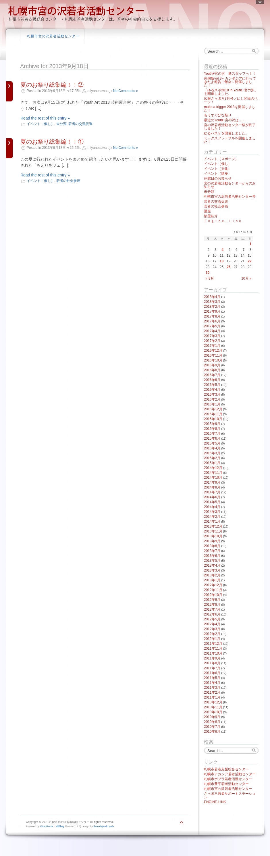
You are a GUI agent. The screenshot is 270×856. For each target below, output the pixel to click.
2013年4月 (212, 565)
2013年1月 (212, 580)
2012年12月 (213, 585)
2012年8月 (212, 605)
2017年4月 (212, 331)
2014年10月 (213, 478)
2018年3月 (212, 302)
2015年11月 (213, 414)
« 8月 (210, 278)
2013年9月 (212, 541)
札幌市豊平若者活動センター (226, 784)
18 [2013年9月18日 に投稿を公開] (221, 261)
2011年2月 (212, 692)
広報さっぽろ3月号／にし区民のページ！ (231, 100)
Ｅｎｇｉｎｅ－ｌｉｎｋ (223, 221)
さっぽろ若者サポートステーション (230, 795)
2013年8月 (212, 546)
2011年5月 (212, 678)
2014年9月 (212, 482)
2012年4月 (212, 624)
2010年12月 (213, 702)
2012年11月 (213, 590)
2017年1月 (212, 346)
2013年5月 (212, 561)
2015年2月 (212, 458)
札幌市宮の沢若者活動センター (53, 36)
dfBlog (60, 826)
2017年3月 (212, 336)
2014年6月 (212, 497)
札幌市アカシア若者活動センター (230, 774)
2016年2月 (212, 399)
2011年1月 (212, 697)
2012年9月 (212, 600)
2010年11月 (213, 707)
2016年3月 (212, 395)
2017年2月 (212, 341)
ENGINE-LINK (215, 802)
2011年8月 (212, 663)
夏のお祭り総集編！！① (52, 142)
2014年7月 (212, 492)
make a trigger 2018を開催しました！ (229, 108)
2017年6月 (212, 321)
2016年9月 (212, 365)
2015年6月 (212, 438)
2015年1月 (212, 463)
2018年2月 (212, 307)
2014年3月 (212, 512)
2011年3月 (212, 688)
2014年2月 (212, 517)
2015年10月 (213, 419)
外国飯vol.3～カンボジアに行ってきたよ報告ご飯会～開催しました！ (230, 81)
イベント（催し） (40, 124)
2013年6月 (212, 556)
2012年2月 (212, 634)
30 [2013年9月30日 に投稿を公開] (207, 272)
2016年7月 (212, 375)
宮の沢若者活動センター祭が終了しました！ (230, 126)
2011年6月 (212, 673)
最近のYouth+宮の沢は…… (225, 120)
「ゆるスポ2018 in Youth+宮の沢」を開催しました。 (231, 92)
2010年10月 (213, 712)
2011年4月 (212, 683)
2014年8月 (212, 487)
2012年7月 (212, 609)
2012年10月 (213, 595)
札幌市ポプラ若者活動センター (228, 779)
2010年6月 (212, 732)
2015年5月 (212, 443)
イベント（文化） (218, 169)
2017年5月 (212, 326)
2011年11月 (213, 649)
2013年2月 (212, 575)
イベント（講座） (218, 174)
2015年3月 (212, 453)
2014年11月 (213, 473)
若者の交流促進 (80, 124)
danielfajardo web (104, 826)
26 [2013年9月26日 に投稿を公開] (228, 267)
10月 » (246, 278)
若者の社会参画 (68, 181)
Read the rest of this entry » (45, 118)
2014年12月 (213, 468)
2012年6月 (212, 614)
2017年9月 (212, 311)
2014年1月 (212, 522)
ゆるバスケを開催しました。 (226, 133)
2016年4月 (212, 390)
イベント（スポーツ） (221, 159)
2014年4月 (212, 507)
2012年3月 (212, 629)
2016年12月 (213, 351)
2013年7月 (212, 551)
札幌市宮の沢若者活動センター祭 (230, 197)
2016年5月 (212, 385)
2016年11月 (213, 355)
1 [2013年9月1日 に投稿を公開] (251, 244)
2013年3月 (212, 570)
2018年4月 (212, 297)
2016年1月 (212, 404)
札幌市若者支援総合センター (226, 769)
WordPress (46, 826)
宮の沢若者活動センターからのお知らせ (230, 185)
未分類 (61, 124)
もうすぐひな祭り (218, 115)
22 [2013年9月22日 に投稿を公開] (249, 261)
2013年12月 (213, 526)
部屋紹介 (211, 216)
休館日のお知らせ (218, 178)
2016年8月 (212, 370)
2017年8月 (212, 316)
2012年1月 (212, 639)
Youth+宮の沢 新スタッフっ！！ (230, 74)
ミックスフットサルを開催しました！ (230, 140)
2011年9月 (212, 658)
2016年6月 (212, 380)
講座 (207, 211)
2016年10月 (213, 360)
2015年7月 (212, 434)
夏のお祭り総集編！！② (52, 85)
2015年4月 (212, 448)
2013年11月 (213, 531)
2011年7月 (212, 668)
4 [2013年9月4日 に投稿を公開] (222, 249)
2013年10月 (213, 536)
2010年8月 (212, 722)
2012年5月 (212, 619)
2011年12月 (213, 644)
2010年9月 (212, 717)
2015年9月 (212, 424)
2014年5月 (212, 502)
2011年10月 (213, 653)
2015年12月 (213, 409)
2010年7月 (212, 727)
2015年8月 (212, 429)
